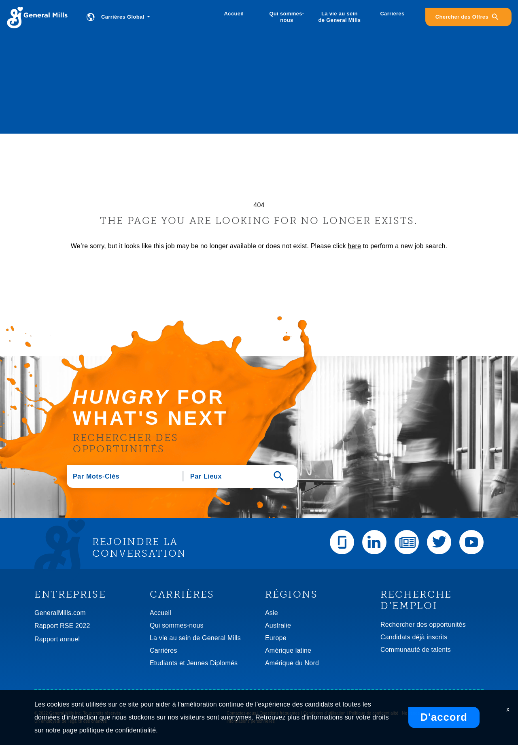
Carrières (392, 14)
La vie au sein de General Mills (339, 17)
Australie (278, 625)
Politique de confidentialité (374, 713)
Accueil (234, 14)
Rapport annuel (57, 639)
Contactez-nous (241, 713)
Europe (276, 637)
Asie (271, 612)
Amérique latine (288, 650)
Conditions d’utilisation (324, 713)
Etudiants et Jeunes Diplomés (194, 663)
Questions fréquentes (280, 713)
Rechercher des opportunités (423, 624)
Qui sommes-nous (286, 17)
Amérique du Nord (292, 663)
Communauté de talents (415, 649)
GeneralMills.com (60, 612)
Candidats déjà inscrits (414, 637)
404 (258, 205)
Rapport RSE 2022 (62, 625)
